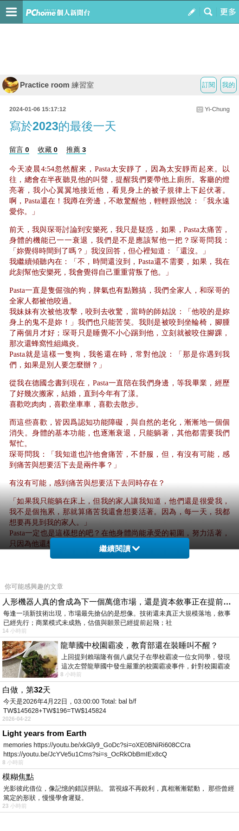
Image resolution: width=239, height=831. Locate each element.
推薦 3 (76, 149)
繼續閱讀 (119, 548)
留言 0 (19, 149)
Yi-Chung (217, 109)
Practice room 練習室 (48, 85)
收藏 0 (48, 149)
